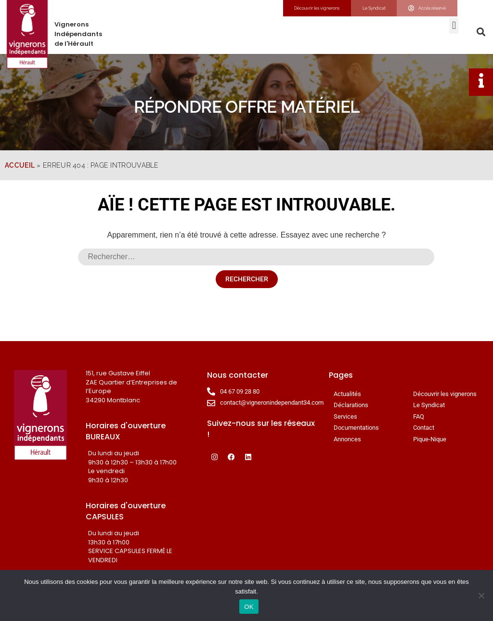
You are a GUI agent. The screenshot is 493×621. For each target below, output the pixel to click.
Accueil (20, 165)
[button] (453, 26)
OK (248, 606)
